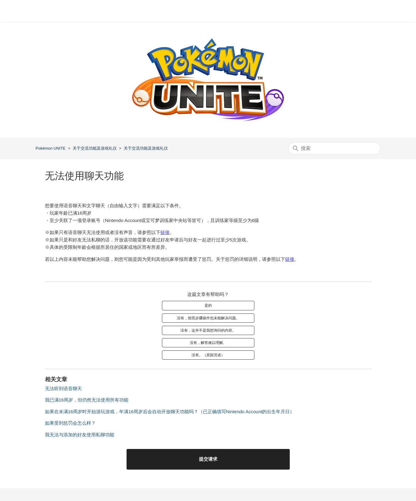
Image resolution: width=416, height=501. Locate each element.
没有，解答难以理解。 (208, 343)
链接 (165, 232)
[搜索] (334, 148)
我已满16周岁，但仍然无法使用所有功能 (87, 399)
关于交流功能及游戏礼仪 (95, 148)
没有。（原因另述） (208, 355)
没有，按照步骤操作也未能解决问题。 (208, 318)
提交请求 (208, 459)
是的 (208, 305)
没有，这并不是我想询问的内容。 (208, 330)
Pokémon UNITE (51, 148)
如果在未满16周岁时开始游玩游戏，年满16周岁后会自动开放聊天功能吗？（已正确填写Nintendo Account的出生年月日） (170, 411)
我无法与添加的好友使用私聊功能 (79, 434)
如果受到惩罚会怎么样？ (70, 423)
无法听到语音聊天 (63, 388)
